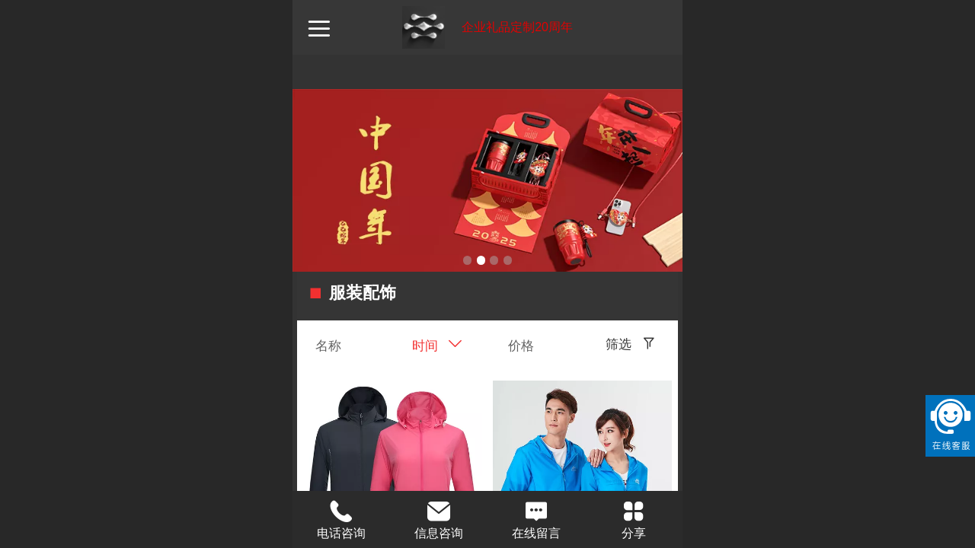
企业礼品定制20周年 (517, 27)
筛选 (618, 344)
